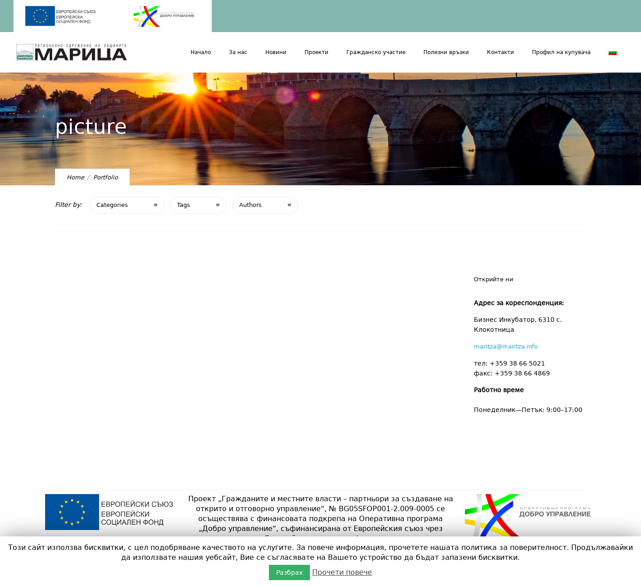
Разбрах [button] (289, 572)
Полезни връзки (446, 52)
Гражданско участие (375, 52)
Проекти (316, 52)
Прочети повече (342, 572)
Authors (250, 204)
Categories (112, 204)
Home (75, 177)
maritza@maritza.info (506, 346)
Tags (183, 204)
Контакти (500, 52)
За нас (238, 52)
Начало (201, 52)
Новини (275, 52)
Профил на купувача (561, 52)
